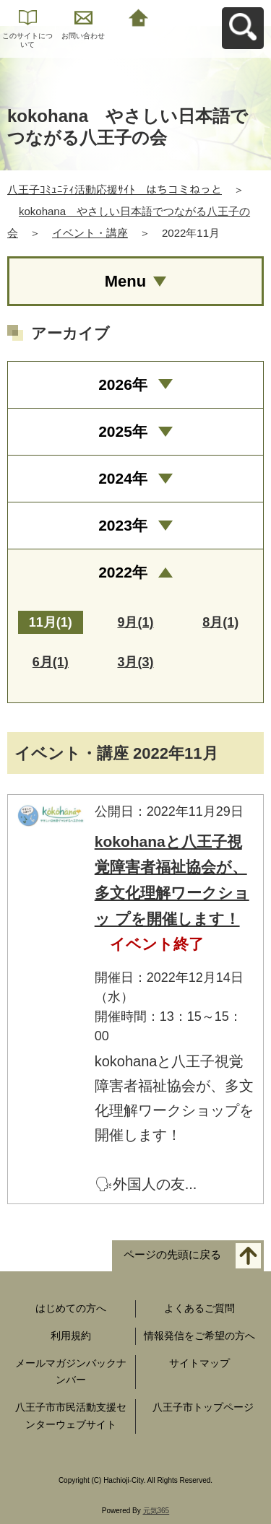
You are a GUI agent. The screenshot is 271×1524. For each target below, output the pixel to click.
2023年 (122, 525)
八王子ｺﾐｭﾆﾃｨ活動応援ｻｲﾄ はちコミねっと (114, 189)
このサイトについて (27, 40)
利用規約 (71, 1335)
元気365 (156, 1511)
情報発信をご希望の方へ (199, 1335)
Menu (125, 281)
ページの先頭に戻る (172, 1255)
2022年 (122, 572)
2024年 (122, 478)
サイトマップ (199, 1363)
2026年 (122, 384)
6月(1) (51, 662)
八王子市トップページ (203, 1407)
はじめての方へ (70, 1308)
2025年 (122, 431)
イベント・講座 (90, 233)
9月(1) (135, 622)
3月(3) (135, 662)
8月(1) (220, 622)
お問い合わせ (83, 36)
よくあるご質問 (199, 1308)
